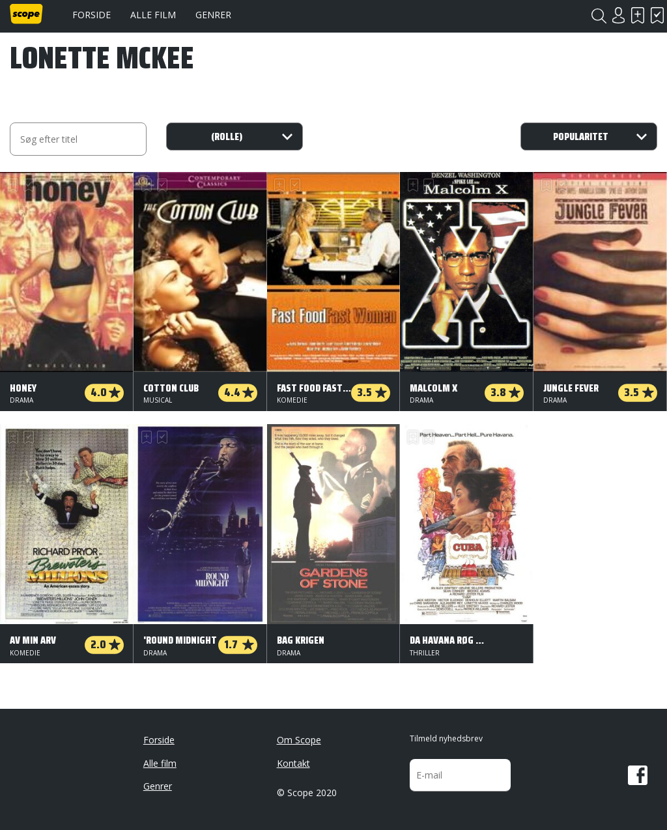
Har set (657, 15)
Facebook (637, 775)
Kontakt (293, 763)
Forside (91, 14)
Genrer (213, 14)
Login (618, 15)
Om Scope (299, 740)
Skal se (637, 15)
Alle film (153, 14)
